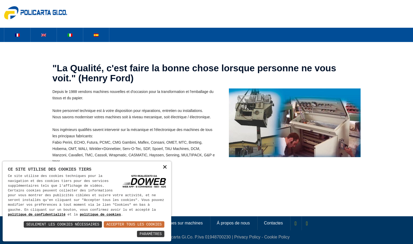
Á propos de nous (233, 223)
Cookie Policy (277, 237)
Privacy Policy (247, 237)
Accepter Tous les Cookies (134, 224)
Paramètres (151, 233)
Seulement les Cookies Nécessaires (62, 224)
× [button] (165, 167)
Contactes (273, 223)
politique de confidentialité (36, 214)
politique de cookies (100, 214)
